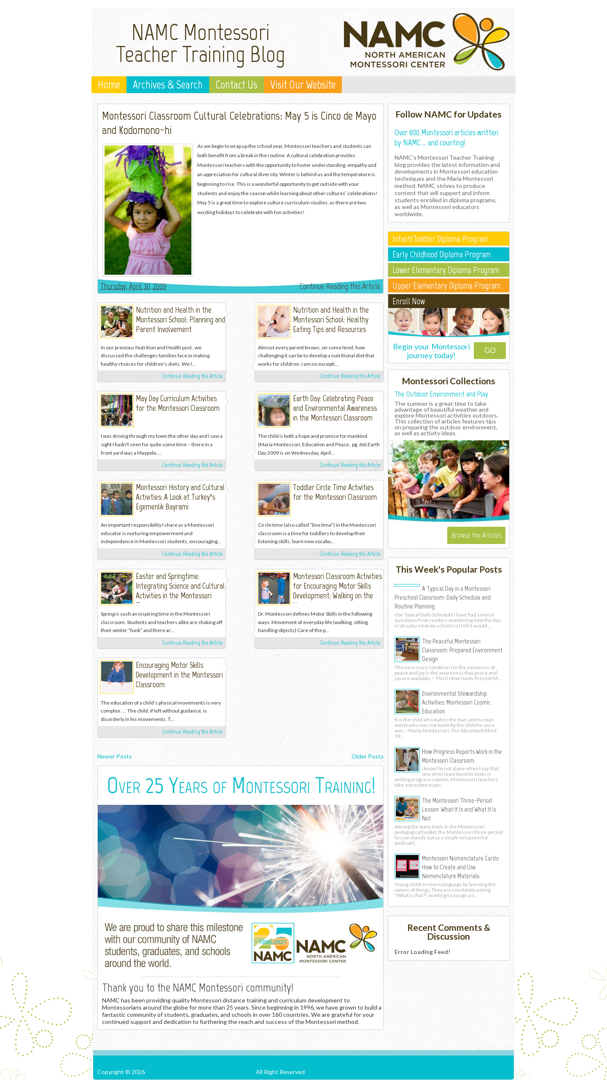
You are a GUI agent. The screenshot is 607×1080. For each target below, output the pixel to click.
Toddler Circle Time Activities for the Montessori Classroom (335, 492)
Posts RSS (450, 1071)
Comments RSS (489, 1071)
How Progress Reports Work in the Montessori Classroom (462, 755)
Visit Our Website (303, 84)
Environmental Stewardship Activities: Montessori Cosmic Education (456, 702)
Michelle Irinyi (239, 312)
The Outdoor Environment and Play (441, 394)
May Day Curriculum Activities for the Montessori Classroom (178, 403)
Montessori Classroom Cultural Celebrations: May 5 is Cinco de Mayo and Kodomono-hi (239, 122)
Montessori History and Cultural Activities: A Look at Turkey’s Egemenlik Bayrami (180, 497)
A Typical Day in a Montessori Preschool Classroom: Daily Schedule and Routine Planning (443, 597)
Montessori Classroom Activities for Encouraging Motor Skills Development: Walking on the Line (337, 590)
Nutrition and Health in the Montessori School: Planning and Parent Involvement (180, 319)
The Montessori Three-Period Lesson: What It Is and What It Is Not (459, 809)
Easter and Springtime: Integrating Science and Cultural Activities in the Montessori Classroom (180, 590)
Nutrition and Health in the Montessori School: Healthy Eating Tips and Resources (331, 319)
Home (109, 84)
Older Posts (368, 756)
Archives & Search (168, 84)
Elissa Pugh (239, 489)
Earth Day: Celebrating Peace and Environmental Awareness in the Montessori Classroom (335, 408)
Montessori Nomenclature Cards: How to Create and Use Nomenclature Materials (461, 867)
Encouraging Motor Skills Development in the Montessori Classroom (179, 674)
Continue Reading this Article (340, 286)
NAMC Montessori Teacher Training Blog (200, 43)
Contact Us (236, 84)
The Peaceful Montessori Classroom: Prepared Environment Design (462, 650)
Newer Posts (114, 756)
